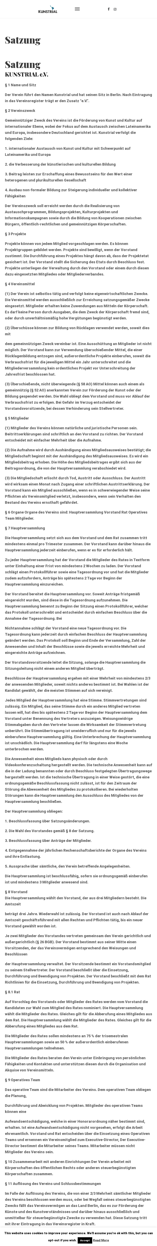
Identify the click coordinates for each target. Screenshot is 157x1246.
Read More (101, 1240)
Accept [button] (85, 1240)
